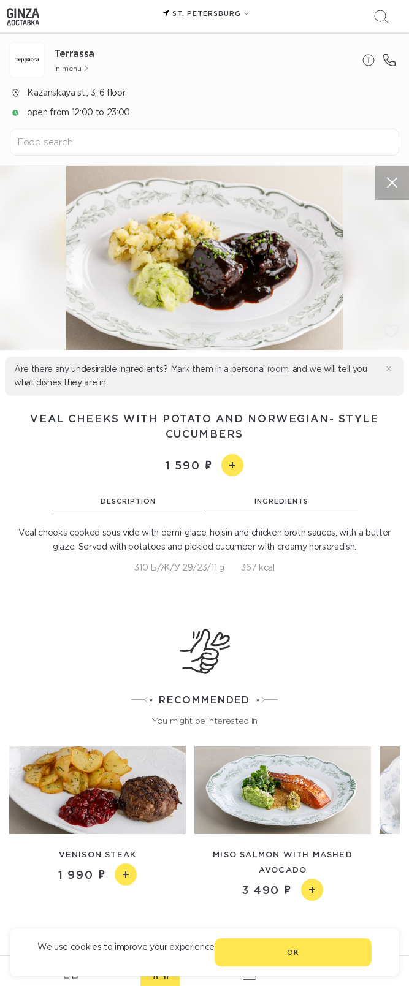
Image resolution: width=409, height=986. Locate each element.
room (278, 369)
